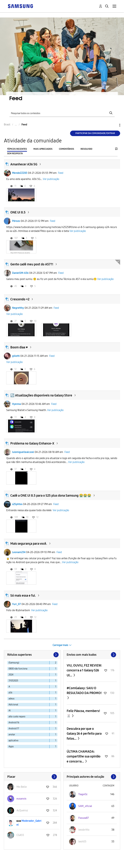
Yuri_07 (16, 604)
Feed (60, 172)
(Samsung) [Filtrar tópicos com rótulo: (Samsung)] (14, 662)
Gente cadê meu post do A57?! (31, 264)
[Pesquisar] (61, 113)
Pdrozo (16, 220)
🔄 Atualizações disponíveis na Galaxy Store (41, 395)
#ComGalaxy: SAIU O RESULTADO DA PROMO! (84, 690)
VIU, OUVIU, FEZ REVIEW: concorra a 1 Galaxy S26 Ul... (84, 670)
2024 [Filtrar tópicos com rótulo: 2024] (11, 674)
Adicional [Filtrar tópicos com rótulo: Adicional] (13, 704)
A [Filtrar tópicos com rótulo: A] (9, 686)
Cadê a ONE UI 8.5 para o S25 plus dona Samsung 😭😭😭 (50, 495)
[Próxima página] (56, 654)
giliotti (16, 355)
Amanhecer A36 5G (23, 164)
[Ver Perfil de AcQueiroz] (22, 810)
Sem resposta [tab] (15, 153)
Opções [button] (114, 125)
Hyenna (16, 404)
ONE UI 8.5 (18, 212)
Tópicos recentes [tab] (17, 149)
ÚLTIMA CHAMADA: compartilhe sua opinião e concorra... (83, 756)
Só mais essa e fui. (23, 595)
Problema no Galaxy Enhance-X (32, 443)
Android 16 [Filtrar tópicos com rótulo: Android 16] (14, 722)
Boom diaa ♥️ (19, 347)
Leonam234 (19, 552)
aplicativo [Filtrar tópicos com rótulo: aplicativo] (13, 740)
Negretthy (18, 307)
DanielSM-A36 (20, 272)
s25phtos (17, 504)
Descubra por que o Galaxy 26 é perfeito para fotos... (84, 733)
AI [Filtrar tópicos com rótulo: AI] (10, 710)
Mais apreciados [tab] (42, 149)
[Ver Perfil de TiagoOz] (82, 794)
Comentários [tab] (66, 149)
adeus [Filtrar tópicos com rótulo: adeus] (11, 698)
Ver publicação (51, 179)
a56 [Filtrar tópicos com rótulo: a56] (10, 692)
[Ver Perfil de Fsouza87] (83, 817)
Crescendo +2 (19, 299)
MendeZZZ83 (19, 172)
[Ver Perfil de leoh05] (82, 841)
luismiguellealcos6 (23, 452)
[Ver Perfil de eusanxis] (21, 798)
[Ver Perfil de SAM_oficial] (85, 806)
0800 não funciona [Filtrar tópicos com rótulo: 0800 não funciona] (18, 668)
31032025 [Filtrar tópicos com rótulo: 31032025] (13, 680)
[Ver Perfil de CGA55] (20, 835)
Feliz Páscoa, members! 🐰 (83, 713)
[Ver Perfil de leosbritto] (83, 829)
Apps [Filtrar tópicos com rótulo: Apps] (11, 746)
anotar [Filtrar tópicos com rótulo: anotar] (12, 734)
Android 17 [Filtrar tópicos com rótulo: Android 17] (14, 728)
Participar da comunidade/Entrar (95, 133)
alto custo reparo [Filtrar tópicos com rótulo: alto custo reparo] (17, 716)
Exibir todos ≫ (91, 654)
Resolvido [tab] (86, 149)
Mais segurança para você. (28, 543)
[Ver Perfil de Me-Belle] (21, 786)
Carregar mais (60, 645)
